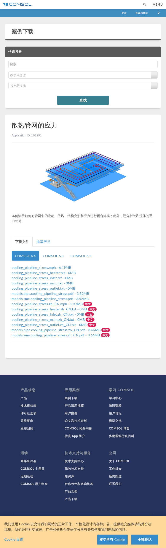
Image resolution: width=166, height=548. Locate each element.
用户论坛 (115, 413)
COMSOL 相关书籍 (78, 428)
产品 (24, 398)
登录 (124, 13)
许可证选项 (29, 413)
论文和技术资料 (76, 420)
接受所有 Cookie (112, 539)
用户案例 (71, 413)
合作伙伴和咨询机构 (79, 484)
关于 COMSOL (119, 461)
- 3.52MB (50, 293)
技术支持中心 (74, 461)
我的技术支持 (74, 468)
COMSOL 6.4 (25, 255)
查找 (83, 100)
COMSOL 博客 (119, 428)
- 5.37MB (47, 303)
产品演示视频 (74, 405)
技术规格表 (29, 405)
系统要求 (27, 420)
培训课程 (115, 405)
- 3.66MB (56, 329)
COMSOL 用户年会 (34, 484)
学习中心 (115, 398)
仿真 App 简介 (75, 436)
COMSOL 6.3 (53, 255)
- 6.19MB (41, 267)
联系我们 (115, 484)
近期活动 (27, 476)
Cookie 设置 (13, 539)
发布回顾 (27, 428)
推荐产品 (44, 241)
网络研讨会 (29, 461)
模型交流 (115, 420)
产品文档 (71, 491)
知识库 (69, 476)
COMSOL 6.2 (80, 255)
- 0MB (44, 272)
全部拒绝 (145, 539)
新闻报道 (115, 476)
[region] (83, 532)
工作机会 (115, 468)
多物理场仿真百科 (121, 436)
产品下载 (71, 499)
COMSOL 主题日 (33, 468)
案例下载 (23, 31)
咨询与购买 (141, 13)
